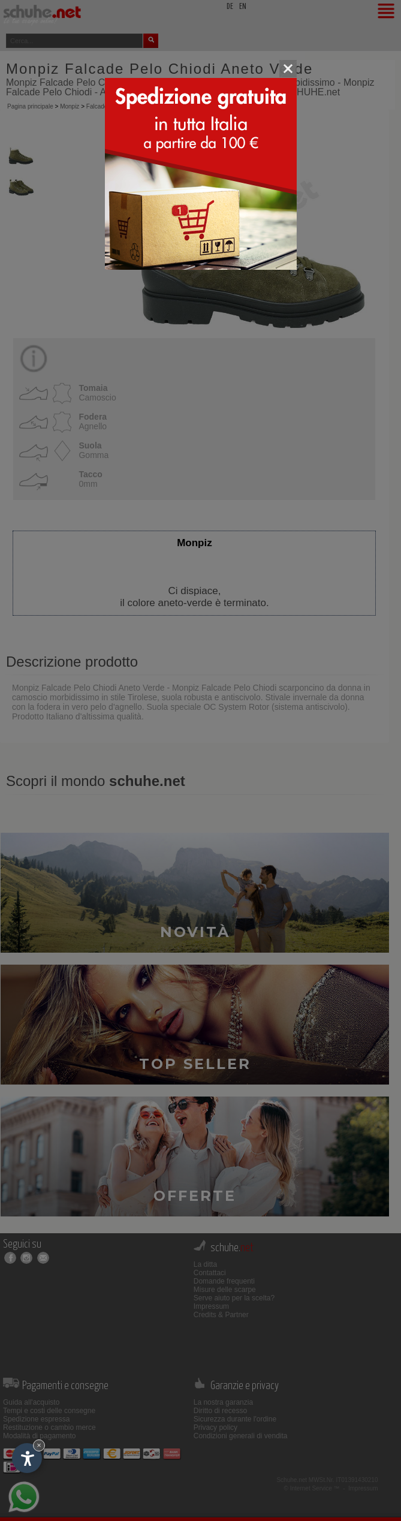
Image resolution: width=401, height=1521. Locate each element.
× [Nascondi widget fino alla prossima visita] (39, 1445)
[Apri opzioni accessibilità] (27, 1458)
